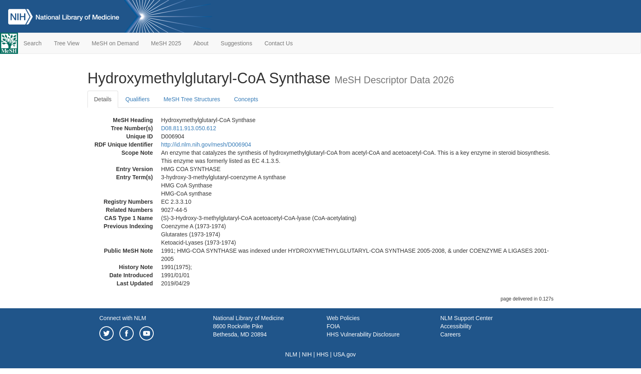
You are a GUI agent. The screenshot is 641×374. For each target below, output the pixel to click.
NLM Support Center (466, 318)
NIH (307, 354)
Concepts (246, 99)
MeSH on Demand (115, 43)
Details (103, 99)
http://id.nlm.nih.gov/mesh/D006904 (206, 144)
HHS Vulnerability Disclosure (363, 334)
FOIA (333, 326)
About (200, 43)
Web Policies (343, 318)
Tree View (66, 43)
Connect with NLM (122, 318)
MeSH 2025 (166, 43)
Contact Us (278, 43)
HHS (322, 354)
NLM (291, 354)
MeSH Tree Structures (192, 99)
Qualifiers (138, 99)
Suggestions (236, 43)
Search (33, 43)
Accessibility (455, 326)
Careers (450, 334)
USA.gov (344, 354)
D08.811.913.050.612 (188, 128)
